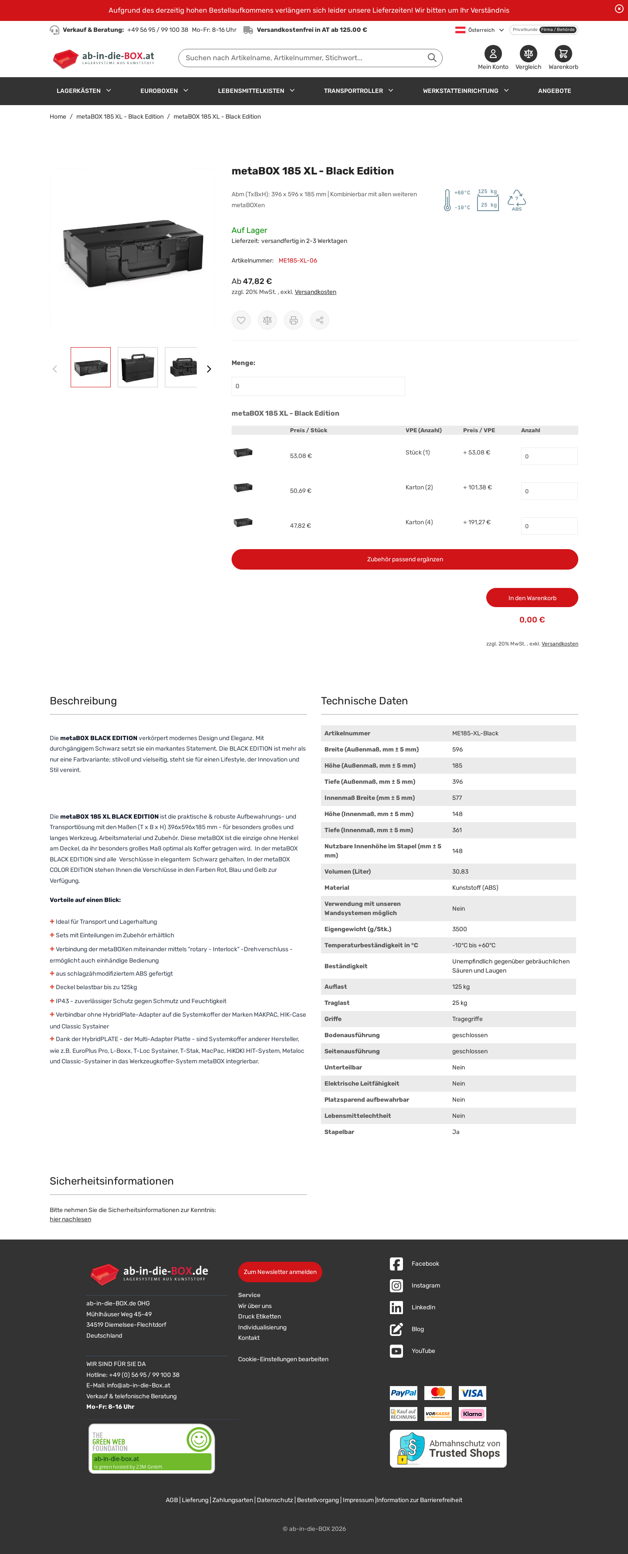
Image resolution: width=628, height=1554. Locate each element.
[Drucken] (293, 320)
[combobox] (310, 58)
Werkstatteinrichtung (460, 91)
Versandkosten (315, 292)
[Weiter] (209, 369)
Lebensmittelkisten (251, 91)
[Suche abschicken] (432, 57)
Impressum (358, 1500)
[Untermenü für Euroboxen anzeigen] (185, 90)
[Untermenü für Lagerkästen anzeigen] (108, 90)
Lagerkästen (79, 91)
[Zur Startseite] (105, 58)
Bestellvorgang (318, 1500)
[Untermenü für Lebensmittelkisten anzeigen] (292, 90)
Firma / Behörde (558, 29)
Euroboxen (159, 91)
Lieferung (195, 1500)
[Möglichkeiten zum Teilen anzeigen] (319, 320)
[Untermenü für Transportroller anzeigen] (390, 90)
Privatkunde (525, 29)
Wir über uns (255, 1306)
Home (58, 116)
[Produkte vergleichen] (528, 58)
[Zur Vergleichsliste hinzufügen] (267, 320)
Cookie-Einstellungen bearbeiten (283, 1359)
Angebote (554, 91)
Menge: (243, 363)
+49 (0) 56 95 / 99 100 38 (144, 1375)
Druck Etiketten (259, 1316)
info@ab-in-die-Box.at (138, 1385)
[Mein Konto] (493, 58)
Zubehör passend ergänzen (405, 559)
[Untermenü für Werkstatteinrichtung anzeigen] (506, 90)
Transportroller (353, 91)
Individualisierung (262, 1327)
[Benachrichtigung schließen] (619, 9)
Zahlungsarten (232, 1500)
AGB (172, 1500)
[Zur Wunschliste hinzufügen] (241, 320)
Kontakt (248, 1338)
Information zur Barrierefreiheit (419, 1500)
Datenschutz (275, 1500)
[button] (132, 250)
